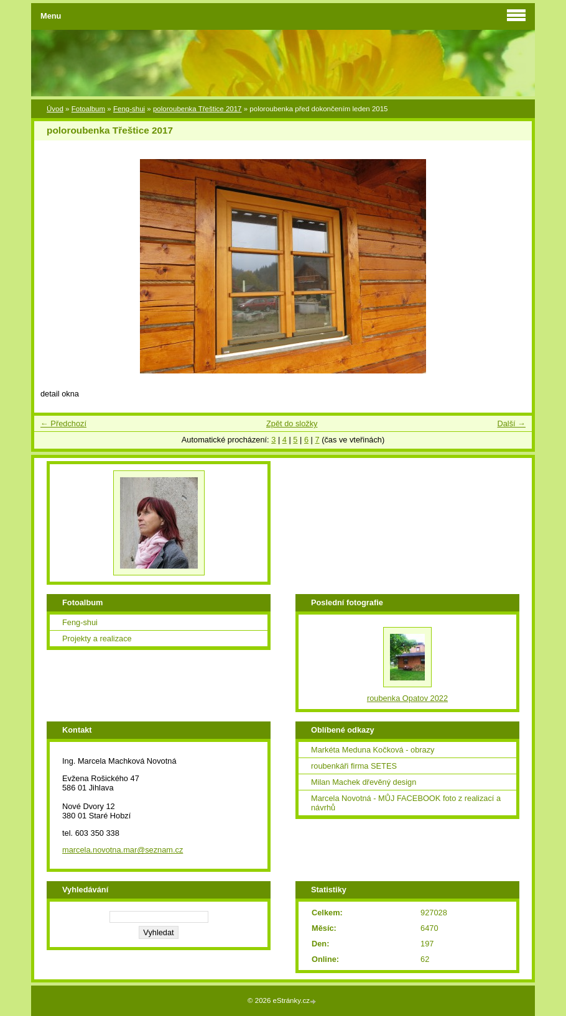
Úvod (55, 108)
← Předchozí (63, 423)
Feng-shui (129, 108)
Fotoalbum (88, 108)
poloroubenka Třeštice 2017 (197, 108)
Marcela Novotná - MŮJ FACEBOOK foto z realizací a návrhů (406, 803)
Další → (511, 423)
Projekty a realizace (97, 638)
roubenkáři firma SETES (354, 766)
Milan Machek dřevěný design (363, 782)
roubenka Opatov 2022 (407, 698)
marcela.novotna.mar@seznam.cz (122, 849)
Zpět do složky (292, 423)
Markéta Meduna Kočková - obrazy (372, 749)
